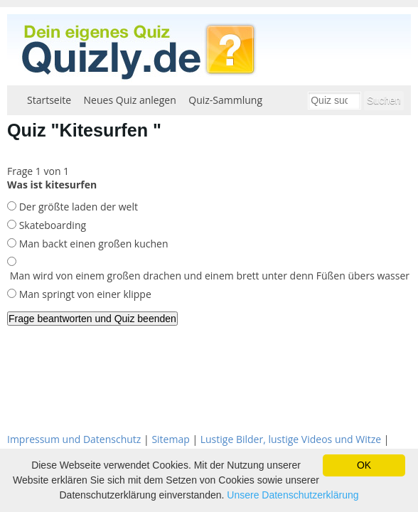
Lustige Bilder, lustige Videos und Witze (290, 439)
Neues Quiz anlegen (130, 100)
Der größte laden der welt (77, 206)
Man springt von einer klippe (83, 294)
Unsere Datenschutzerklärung (292, 495)
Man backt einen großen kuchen (92, 243)
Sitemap (170, 439)
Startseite (49, 100)
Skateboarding (51, 225)
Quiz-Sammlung (225, 100)
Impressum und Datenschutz (74, 439)
